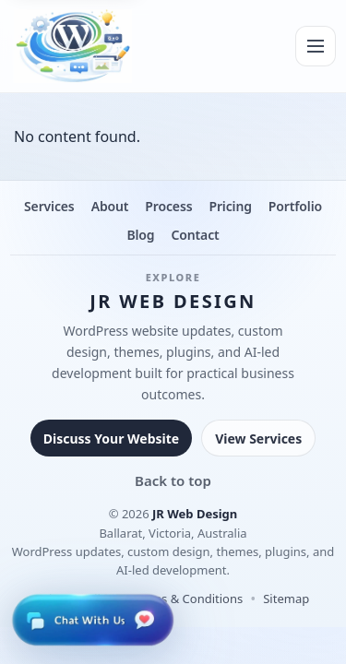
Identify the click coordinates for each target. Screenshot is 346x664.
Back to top (173, 480)
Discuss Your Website (111, 438)
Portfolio (295, 206)
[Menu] (315, 46)
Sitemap (286, 598)
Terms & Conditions (188, 598)
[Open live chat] (92, 620)
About (110, 206)
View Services (258, 438)
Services (49, 206)
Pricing (230, 206)
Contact (195, 234)
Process (168, 206)
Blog (140, 234)
